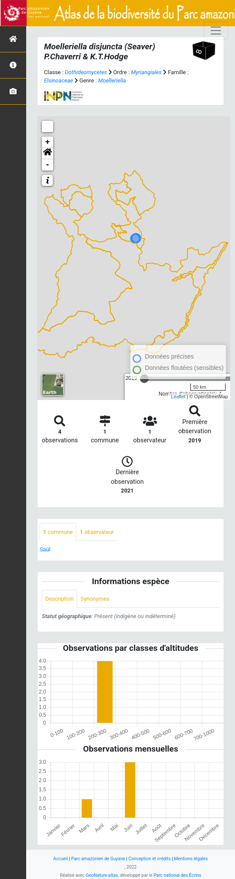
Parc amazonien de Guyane (98, 859)
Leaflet (178, 396)
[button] (47, 153)
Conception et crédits (150, 859)
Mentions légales (191, 859)
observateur (97, 532)
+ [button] (47, 142)
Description (59, 598)
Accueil (60, 859)
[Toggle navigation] (216, 30)
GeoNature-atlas (102, 875)
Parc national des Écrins (177, 875)
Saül (45, 549)
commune (58, 532)
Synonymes (95, 598)
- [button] (47, 165)
